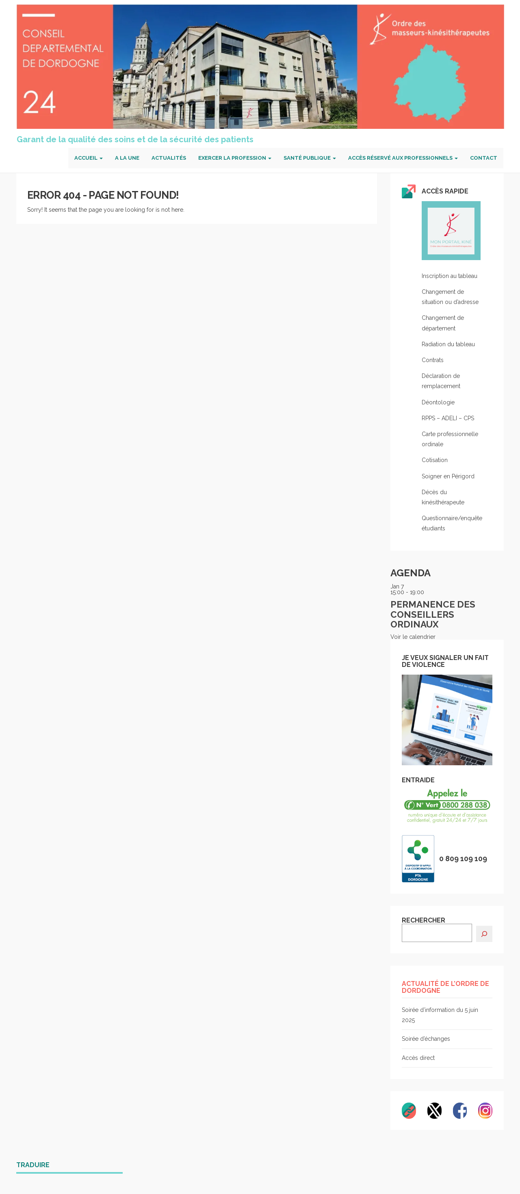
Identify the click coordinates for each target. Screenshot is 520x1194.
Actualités (169, 158)
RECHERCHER (423, 920)
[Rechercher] (484, 934)
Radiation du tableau (448, 344)
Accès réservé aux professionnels (403, 158)
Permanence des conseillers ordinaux (432, 614)
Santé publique (310, 158)
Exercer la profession (234, 158)
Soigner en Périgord (448, 476)
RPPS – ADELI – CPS (448, 418)
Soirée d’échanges (426, 1039)
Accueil (88, 158)
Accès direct (418, 1058)
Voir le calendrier (413, 637)
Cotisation (435, 460)
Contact (483, 158)
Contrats (433, 360)
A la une (127, 158)
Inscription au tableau (449, 276)
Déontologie (438, 402)
